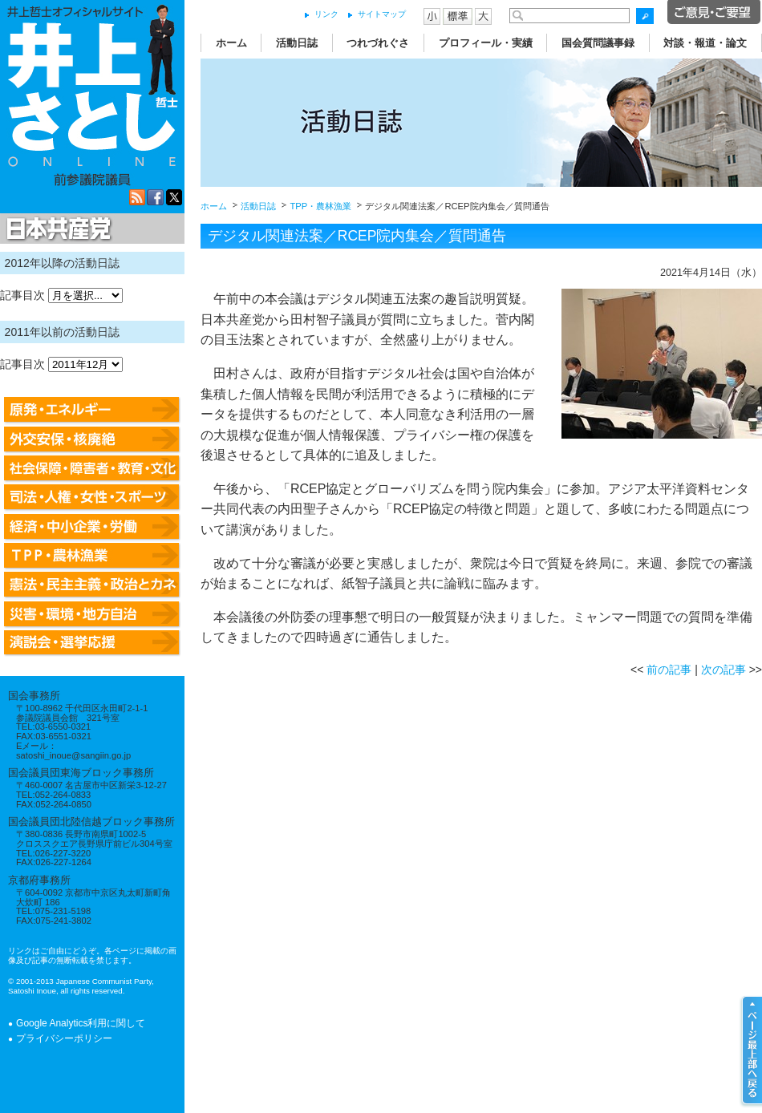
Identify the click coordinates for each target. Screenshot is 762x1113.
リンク (326, 14)
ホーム (231, 43)
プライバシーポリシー (64, 1038)
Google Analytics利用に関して (80, 1023)
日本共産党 (56, 229)
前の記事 (668, 669)
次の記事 (723, 669)
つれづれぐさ (378, 43)
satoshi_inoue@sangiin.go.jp (73, 755)
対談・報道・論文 (705, 43)
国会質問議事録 (597, 43)
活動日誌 (297, 43)
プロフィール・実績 (486, 43)
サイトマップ (382, 14)
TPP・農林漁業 (320, 206)
